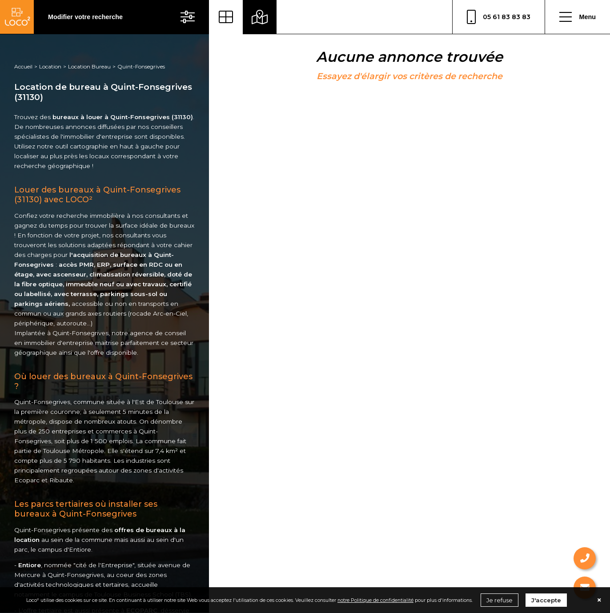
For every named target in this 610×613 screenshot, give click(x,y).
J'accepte (546, 600)
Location (50, 66)
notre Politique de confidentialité (375, 600)
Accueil (23, 66)
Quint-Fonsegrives (141, 66)
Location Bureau (89, 66)
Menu (577, 17)
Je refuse (499, 600)
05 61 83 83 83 (498, 17)
